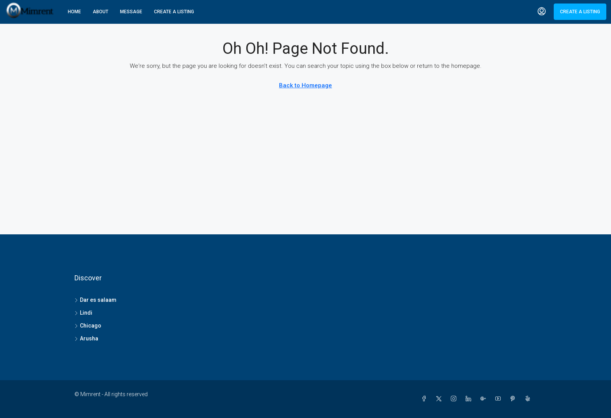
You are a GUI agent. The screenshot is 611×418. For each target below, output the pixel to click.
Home (74, 11)
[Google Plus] (484, 399)
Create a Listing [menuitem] (580, 11)
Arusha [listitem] (86, 338)
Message (131, 11)
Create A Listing (174, 11)
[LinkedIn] (470, 399)
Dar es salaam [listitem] (95, 300)
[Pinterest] (514, 399)
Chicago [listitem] (87, 325)
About (100, 11)
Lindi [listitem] (83, 313)
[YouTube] (499, 399)
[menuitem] (541, 12)
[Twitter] (440, 399)
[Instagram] (455, 399)
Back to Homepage (305, 85)
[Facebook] (425, 399)
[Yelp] (529, 399)
